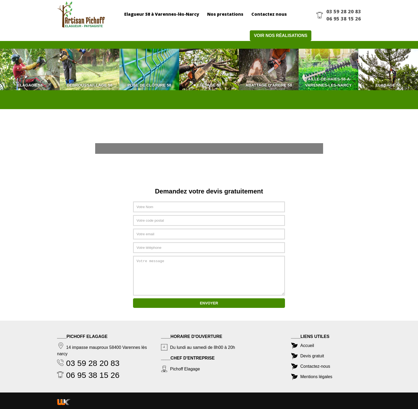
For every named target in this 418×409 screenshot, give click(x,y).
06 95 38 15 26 (343, 18)
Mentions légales (316, 376)
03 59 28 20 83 (343, 11)
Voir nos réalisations (280, 35)
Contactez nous (269, 14)
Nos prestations (225, 14)
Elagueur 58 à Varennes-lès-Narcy (161, 14)
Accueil (307, 345)
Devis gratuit (312, 356)
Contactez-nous (315, 366)
